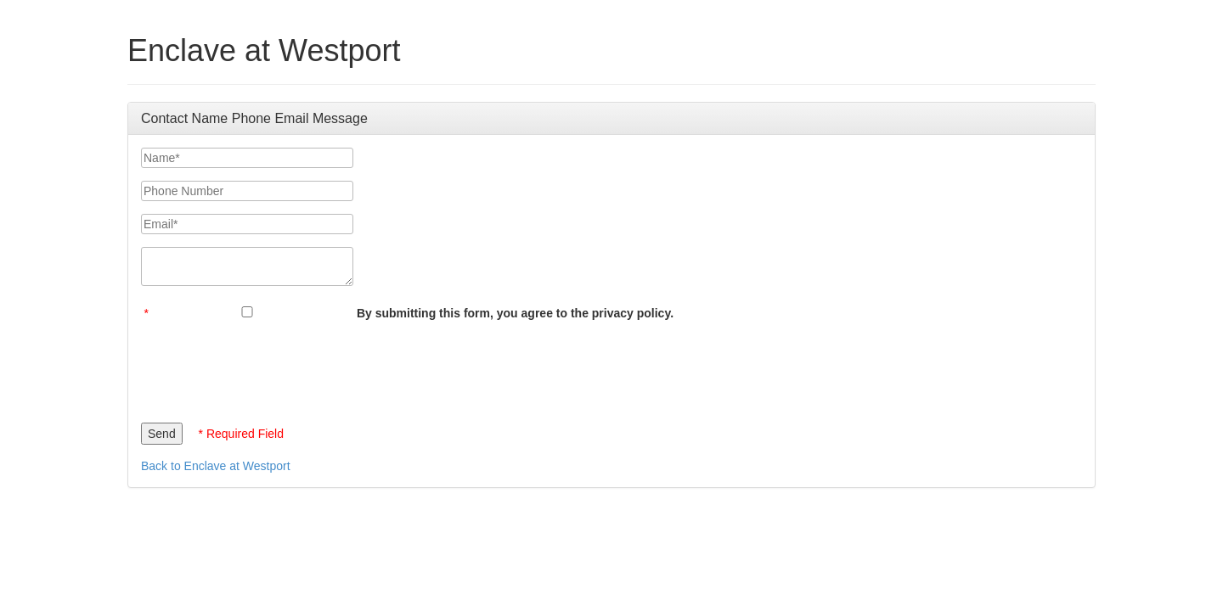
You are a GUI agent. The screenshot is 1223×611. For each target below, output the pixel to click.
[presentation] (270, 367)
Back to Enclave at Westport (215, 466)
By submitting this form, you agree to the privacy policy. (515, 313)
